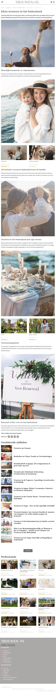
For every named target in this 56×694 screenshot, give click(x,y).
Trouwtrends (7, 662)
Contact (5, 674)
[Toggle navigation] (2, 2)
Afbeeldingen (7, 652)
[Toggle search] (53, 2)
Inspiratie (8, 7)
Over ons (5, 668)
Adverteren (6, 670)
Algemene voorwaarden (10, 677)
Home (2, 7)
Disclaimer (6, 675)
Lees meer (28, 550)
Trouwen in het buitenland (18, 7)
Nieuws (5, 654)
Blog (4, 656)
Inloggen (5, 672)
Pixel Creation (51, 691)
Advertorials (6, 660)
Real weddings (7, 658)
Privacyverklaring (8, 679)
